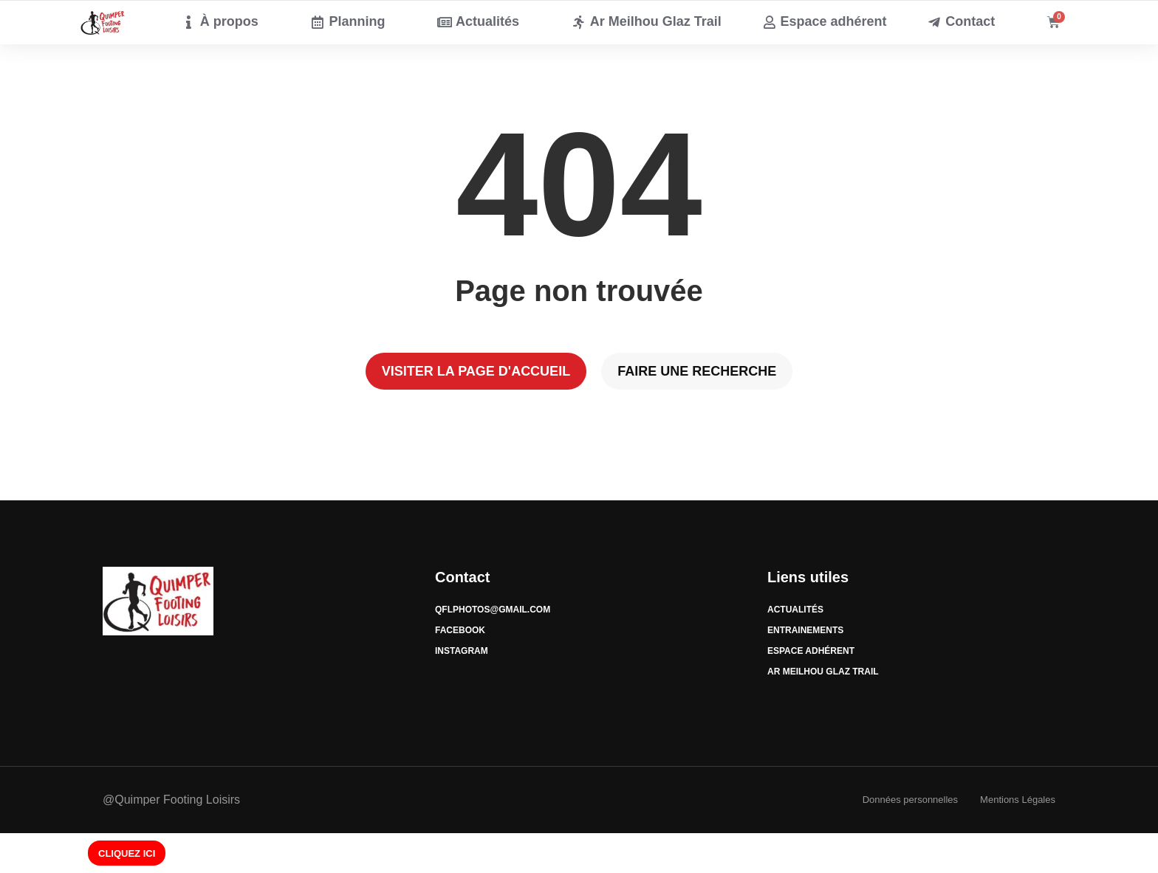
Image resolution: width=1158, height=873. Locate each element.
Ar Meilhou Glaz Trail (823, 671)
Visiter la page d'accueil (476, 371)
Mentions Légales (1017, 799)
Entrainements (805, 630)
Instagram (461, 651)
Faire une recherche (696, 371)
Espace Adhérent (810, 651)
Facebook (460, 630)
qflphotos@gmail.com (492, 609)
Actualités (795, 609)
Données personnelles (910, 799)
